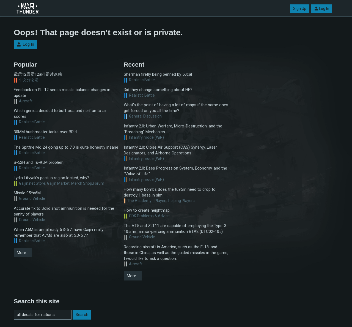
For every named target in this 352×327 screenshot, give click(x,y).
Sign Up (299, 8)
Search (82, 314)
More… (23, 252)
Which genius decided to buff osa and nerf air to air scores (60, 113)
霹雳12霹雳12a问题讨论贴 (38, 74)
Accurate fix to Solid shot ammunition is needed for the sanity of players (64, 211)
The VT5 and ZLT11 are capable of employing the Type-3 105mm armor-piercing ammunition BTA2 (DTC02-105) (175, 228)
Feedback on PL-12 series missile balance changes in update (62, 92)
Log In (321, 8)
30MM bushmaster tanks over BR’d (45, 131)
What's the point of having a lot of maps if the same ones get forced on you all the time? (176, 107)
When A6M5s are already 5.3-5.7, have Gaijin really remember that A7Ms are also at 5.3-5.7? (58, 232)
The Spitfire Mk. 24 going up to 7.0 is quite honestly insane (66, 147)
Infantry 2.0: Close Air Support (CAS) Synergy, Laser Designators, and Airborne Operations (170, 150)
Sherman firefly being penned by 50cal (158, 74)
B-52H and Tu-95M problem (39, 162)
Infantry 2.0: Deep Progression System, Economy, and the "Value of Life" (175, 171)
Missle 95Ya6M (27, 192)
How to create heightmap (147, 210)
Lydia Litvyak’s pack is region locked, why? (51, 177)
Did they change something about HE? (158, 89)
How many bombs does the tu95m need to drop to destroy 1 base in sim (170, 192)
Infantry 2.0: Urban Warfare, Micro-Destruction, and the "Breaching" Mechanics (173, 129)
